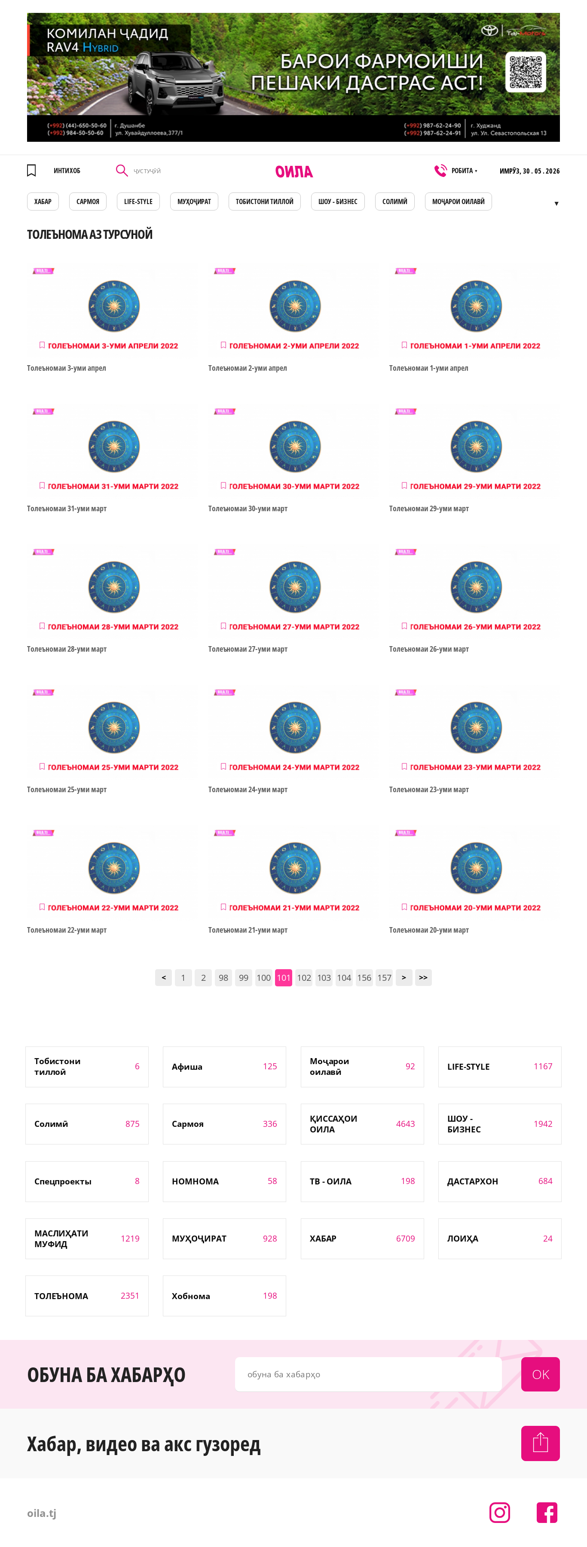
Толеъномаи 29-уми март (429, 508)
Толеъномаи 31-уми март (67, 508)
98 (223, 977)
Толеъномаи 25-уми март (67, 789)
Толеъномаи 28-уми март (67, 649)
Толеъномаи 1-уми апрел (428, 368)
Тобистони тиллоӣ (265, 201)
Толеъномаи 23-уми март (429, 789)
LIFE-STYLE (138, 201)
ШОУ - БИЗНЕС (338, 201)
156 (364, 977)
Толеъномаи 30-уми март (248, 508)
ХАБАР (43, 201)
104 (344, 977)
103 (324, 977)
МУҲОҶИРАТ (194, 201)
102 (304, 977)
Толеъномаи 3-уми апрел (66, 368)
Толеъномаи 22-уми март (67, 930)
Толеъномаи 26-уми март (429, 649)
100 (264, 977)
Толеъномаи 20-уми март (429, 930)
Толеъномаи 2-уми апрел (247, 368)
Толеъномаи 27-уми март (248, 649)
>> (423, 977)
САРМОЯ (87, 201)
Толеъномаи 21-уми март (248, 930)
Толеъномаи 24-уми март (248, 789)
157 (384, 977)
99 (243, 977)
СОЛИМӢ (394, 201)
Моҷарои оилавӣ (458, 201)
